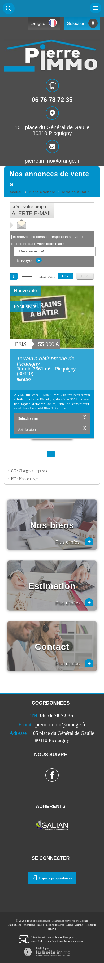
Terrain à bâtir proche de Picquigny (45, 361)
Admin (79, 924)
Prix (65, 276)
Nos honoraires (55, 924)
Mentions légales (34, 924)
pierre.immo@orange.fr (52, 160)
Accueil (16, 192)
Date (85, 276)
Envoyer (29, 260)
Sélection (76, 23)
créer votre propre (32, 210)
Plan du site (14, 924)
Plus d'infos (74, 541)
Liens (69, 924)
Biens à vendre (42, 192)
